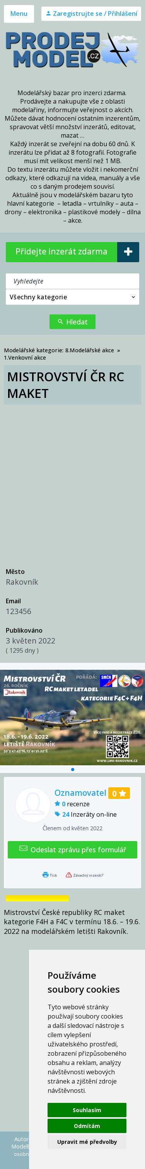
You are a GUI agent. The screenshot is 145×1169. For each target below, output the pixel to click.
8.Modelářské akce (89, 350)
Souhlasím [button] (87, 1110)
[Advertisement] (72, 480)
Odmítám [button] (87, 1126)
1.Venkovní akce (25, 357)
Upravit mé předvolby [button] (87, 1141)
